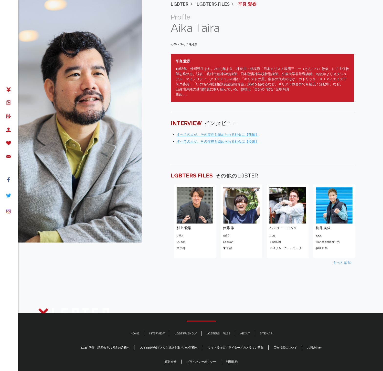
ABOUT (245, 333)
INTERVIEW (157, 333)
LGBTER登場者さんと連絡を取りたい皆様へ (169, 347)
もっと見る (342, 246)
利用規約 (232, 361)
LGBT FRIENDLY (186, 333)
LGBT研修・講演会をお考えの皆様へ (105, 347)
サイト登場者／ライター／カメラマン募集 (236, 347)
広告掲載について (285, 347)
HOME (134, 333)
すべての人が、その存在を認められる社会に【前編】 (218, 118)
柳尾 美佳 (323, 212)
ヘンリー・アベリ (283, 212)
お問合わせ (314, 347)
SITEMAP (266, 333)
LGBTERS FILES (218, 333)
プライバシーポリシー (201, 361)
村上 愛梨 (184, 212)
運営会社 (171, 361)
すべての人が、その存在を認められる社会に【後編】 (218, 125)
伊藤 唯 (228, 212)
